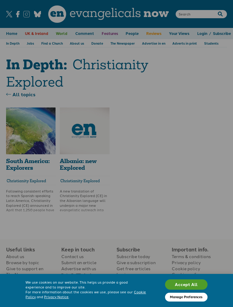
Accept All (186, 284)
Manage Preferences (186, 297)
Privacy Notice (56, 296)
